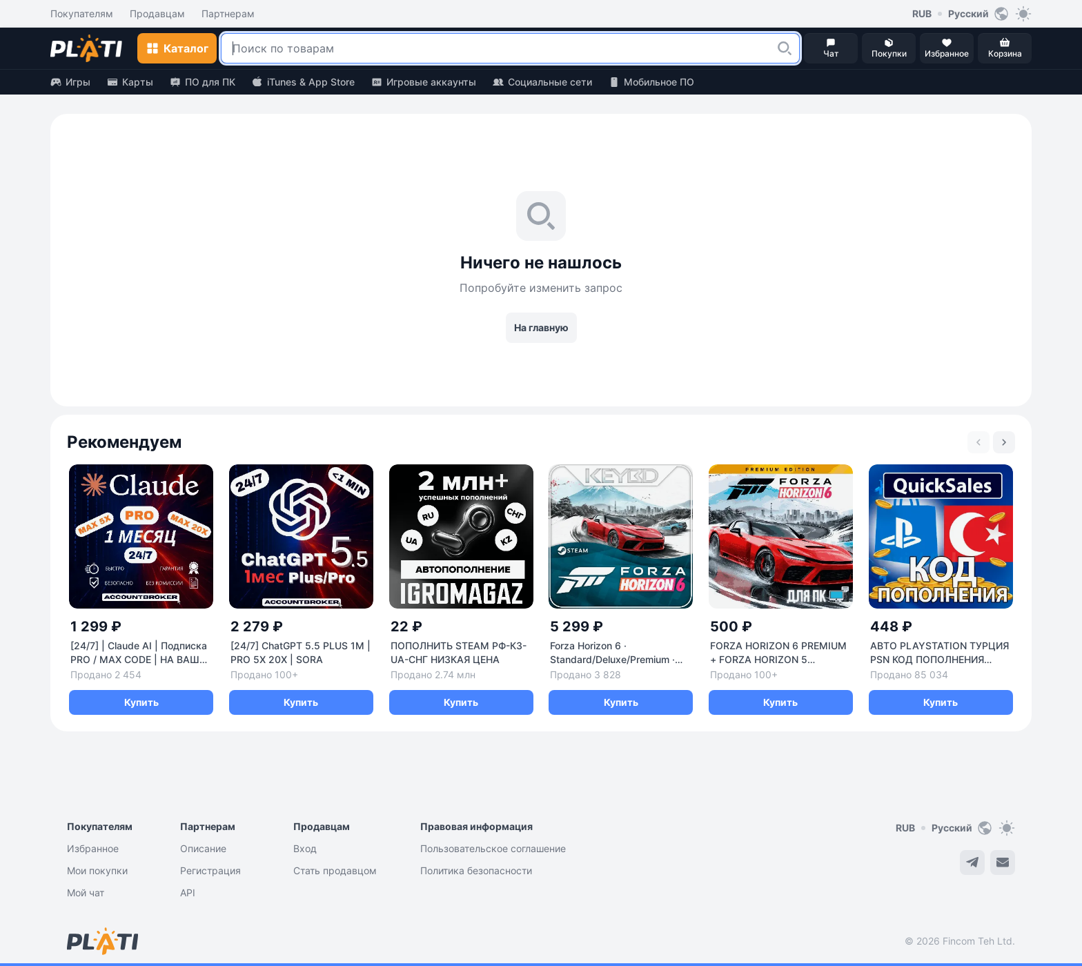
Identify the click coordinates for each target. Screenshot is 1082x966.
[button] (784, 48)
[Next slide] (1004, 442)
